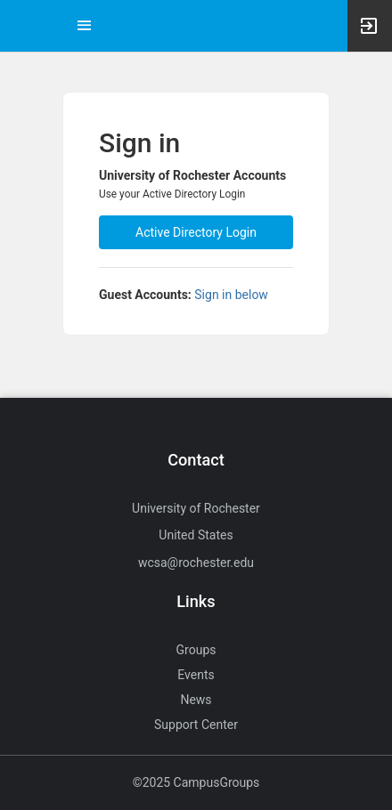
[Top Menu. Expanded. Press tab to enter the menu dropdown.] (84, 26)
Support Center (196, 724)
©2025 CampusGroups (196, 782)
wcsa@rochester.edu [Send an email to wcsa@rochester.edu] (196, 562)
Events (195, 675)
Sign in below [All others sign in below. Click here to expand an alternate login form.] (231, 295)
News (195, 700)
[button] (22, 26)
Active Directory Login (196, 232)
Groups (196, 650)
